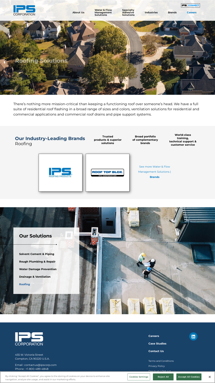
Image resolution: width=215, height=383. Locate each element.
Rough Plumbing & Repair (37, 289)
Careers (153, 336)
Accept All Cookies (188, 376)
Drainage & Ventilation (35, 305)
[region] (107, 377)
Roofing (24, 312)
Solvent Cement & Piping (36, 282)
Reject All (163, 376)
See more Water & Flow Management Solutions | (154, 172)
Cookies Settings (138, 376)
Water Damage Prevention (37, 297)
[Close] (209, 377)
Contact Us (156, 351)
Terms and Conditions (161, 360)
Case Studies (157, 343)
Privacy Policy (156, 366)
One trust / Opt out (159, 371)
